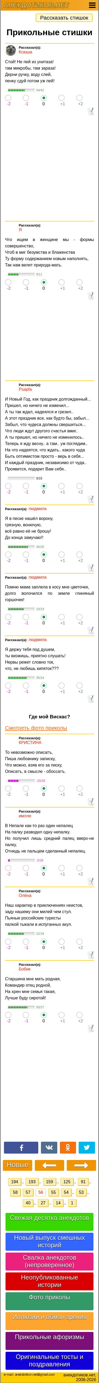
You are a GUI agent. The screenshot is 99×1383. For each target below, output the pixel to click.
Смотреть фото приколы (36, 728)
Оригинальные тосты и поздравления (49, 1360)
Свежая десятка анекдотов (49, 1217)
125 (66, 1182)
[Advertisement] (49, 168)
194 (14, 1182)
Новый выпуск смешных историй (49, 1241)
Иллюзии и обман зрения (49, 1317)
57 (28, 1192)
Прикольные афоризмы (49, 1336)
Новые (18, 1165)
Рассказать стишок (64, 18)
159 (49, 1182)
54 (66, 1192)
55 (53, 1192)
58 (15, 1192)
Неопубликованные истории (49, 1281)
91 (83, 1182)
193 (32, 1182)
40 (28, 1203)
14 (58, 1203)
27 (43, 1203)
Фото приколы (49, 1297)
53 (81, 1192)
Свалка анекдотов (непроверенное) (49, 1261)
